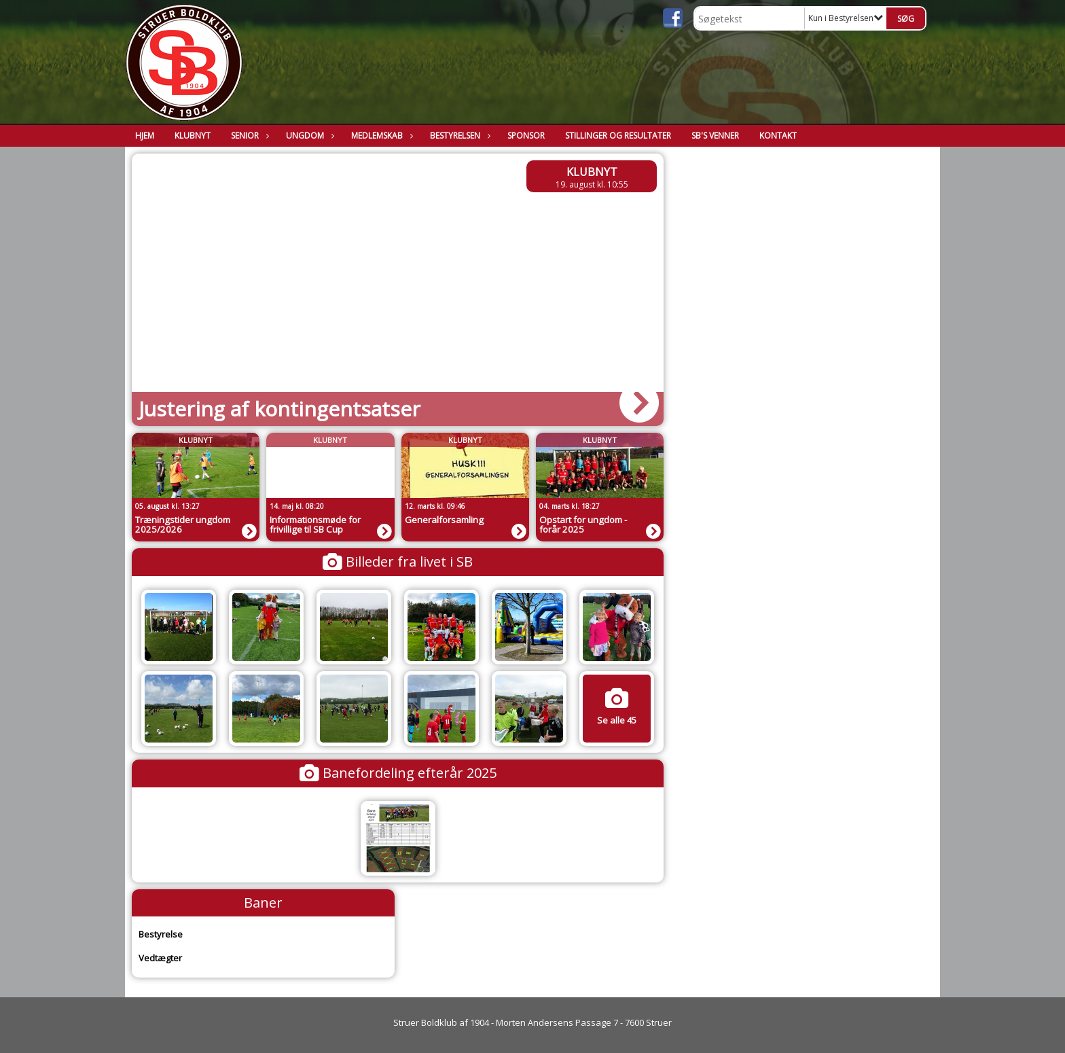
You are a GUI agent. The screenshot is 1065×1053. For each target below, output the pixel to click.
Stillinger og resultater (618, 135)
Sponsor (526, 135)
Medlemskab (380, 135)
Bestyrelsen (458, 135)
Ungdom (308, 135)
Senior (248, 135)
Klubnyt (193, 135)
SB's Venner (715, 135)
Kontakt (778, 135)
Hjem (144, 135)
